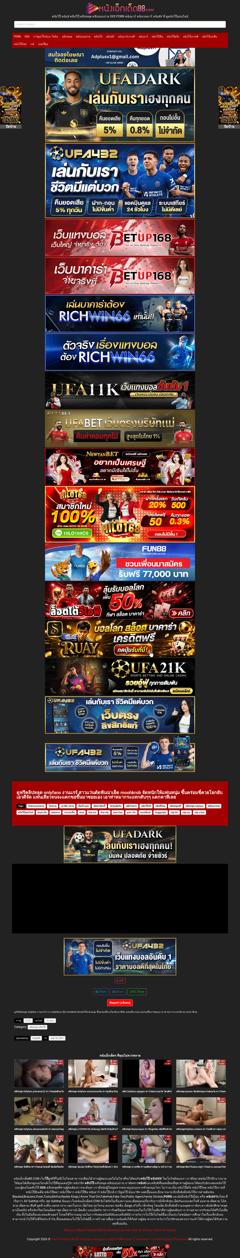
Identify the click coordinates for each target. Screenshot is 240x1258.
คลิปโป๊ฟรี (146, 806)
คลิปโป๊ (98, 36)
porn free (117, 812)
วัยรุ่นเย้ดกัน (115, 806)
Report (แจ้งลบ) (120, 1002)
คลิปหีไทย (160, 806)
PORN (17, 36)
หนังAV (110, 36)
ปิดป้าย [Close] (11, 126)
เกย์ (32, 44)
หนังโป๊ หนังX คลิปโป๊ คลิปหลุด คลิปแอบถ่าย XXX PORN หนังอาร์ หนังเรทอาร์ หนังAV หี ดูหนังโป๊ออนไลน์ (119, 1239)
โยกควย (52, 806)
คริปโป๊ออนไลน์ (25, 812)
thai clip (105, 812)
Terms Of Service (164, 1230)
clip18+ (174, 812)
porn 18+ (131, 812)
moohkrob (145, 812)
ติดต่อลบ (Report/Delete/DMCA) (85, 1230)
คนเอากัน (42, 812)
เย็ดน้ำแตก (83, 806)
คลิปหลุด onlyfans (194, 806)
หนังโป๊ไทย (20, 44)
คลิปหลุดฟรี (175, 806)
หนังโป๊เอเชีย (209, 36)
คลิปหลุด (67, 36)
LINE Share (137, 991)
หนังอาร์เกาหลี (126, 36)
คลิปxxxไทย (214, 806)
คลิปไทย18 (131, 806)
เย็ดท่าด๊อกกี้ (99, 806)
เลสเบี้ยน (43, 44)
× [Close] (167, 1246)
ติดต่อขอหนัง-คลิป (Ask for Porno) (129, 1230)
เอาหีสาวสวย (67, 806)
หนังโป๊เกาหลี (190, 36)
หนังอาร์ (143, 36)
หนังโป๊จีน (157, 36)
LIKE (119, 980)
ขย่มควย (55, 812)
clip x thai (199, 812)
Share (101, 991)
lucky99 (36, 1038)
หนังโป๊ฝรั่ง (173, 36)
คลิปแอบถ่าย (83, 36)
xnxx (81, 812)
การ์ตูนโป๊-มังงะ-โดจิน (45, 36)
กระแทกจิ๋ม (69, 812)
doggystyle (160, 812)
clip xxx (186, 812)
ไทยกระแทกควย (36, 806)
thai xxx (92, 812)
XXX (27, 36)
